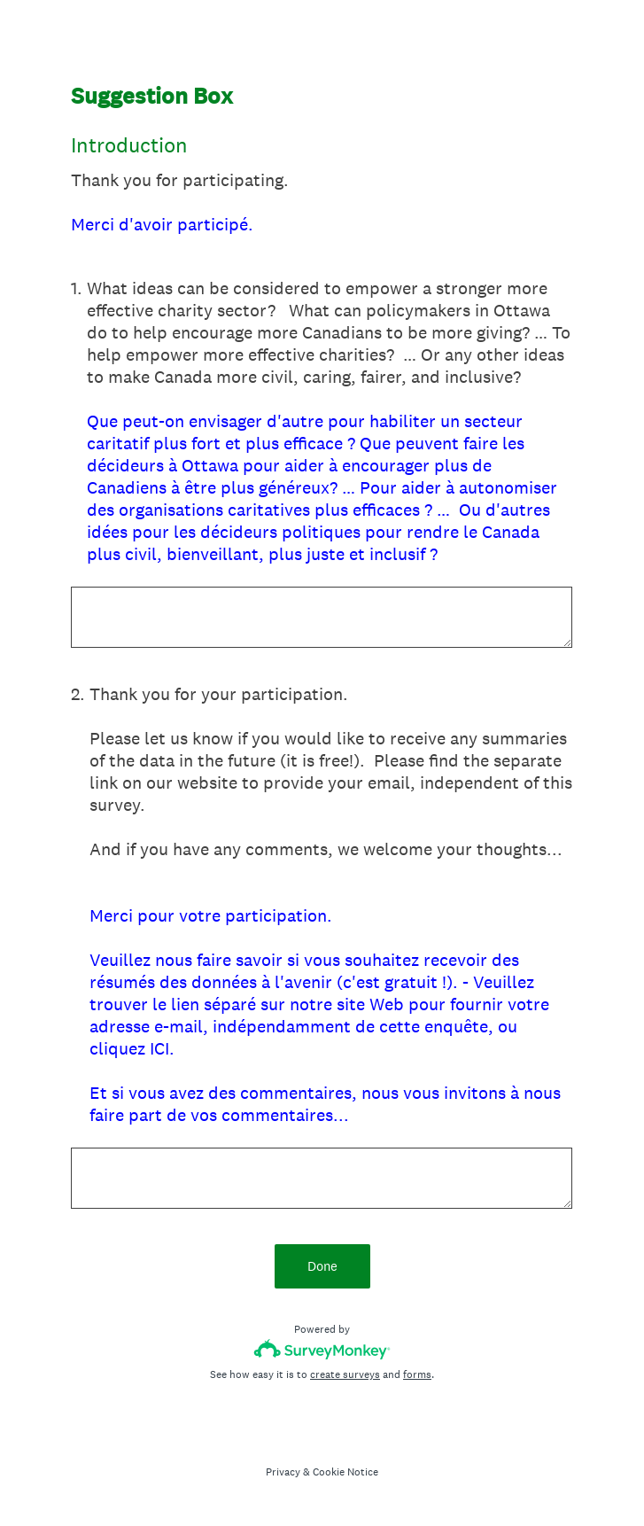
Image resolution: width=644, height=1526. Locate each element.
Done (322, 1265)
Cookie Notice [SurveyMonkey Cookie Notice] (345, 1472)
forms (417, 1374)
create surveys (345, 1374)
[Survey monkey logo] (322, 1349)
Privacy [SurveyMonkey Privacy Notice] (283, 1472)
